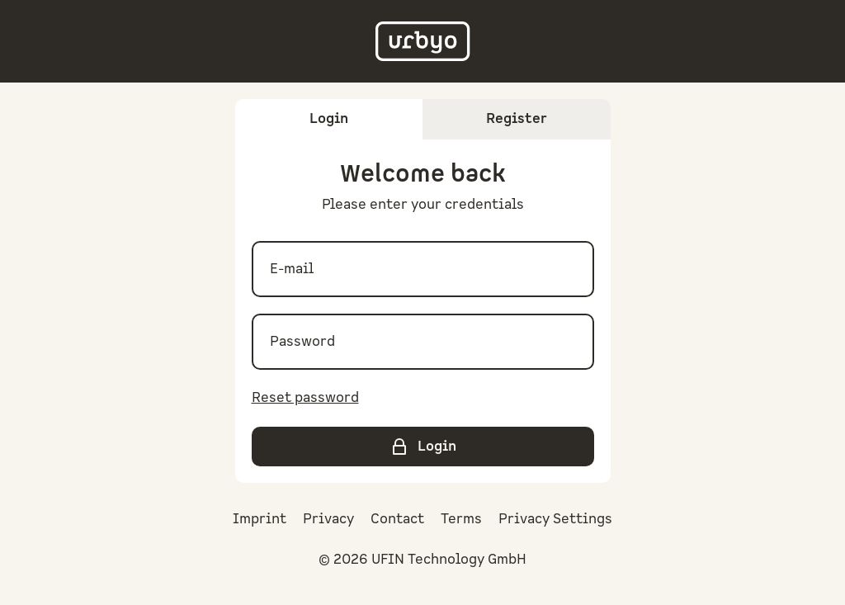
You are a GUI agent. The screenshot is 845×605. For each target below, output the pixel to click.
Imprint (259, 519)
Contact (397, 519)
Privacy (328, 519)
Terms (461, 519)
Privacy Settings (555, 519)
